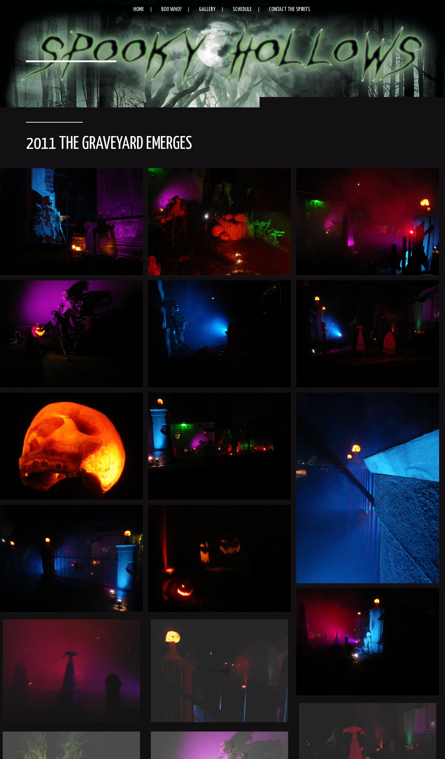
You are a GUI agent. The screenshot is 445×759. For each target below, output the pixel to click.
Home (138, 9)
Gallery (207, 9)
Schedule (242, 9)
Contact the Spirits (289, 9)
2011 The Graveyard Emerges (109, 144)
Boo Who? (171, 9)
